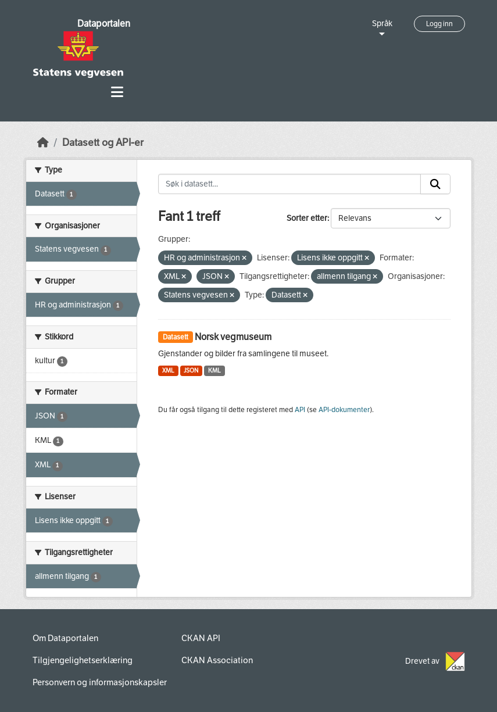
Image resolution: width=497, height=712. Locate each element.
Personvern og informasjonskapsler (100, 682)
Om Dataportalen (65, 638)
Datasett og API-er (103, 143)
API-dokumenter (344, 410)
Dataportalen (103, 23)
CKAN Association (217, 660)
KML (214, 370)
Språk (382, 23)
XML (168, 370)
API (300, 410)
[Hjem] (43, 143)
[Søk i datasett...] (289, 184)
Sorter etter (307, 218)
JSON (191, 370)
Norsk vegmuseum (233, 336)
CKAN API (200, 638)
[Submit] (435, 184)
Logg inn (439, 24)
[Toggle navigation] (117, 92)
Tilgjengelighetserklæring (83, 660)
